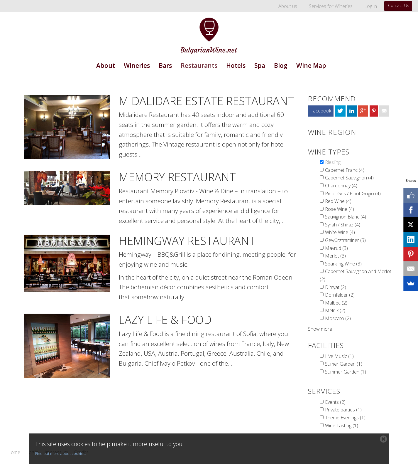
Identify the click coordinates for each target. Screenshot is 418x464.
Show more (320, 329)
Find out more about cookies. (60, 453)
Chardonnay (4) (341, 185)
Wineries (137, 65)
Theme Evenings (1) (345, 417)
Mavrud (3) (336, 248)
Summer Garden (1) (345, 372)
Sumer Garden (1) (343, 364)
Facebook (320, 110)
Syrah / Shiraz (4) (342, 224)
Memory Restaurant (177, 176)
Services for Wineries (331, 6)
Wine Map (311, 65)
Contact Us (398, 5)
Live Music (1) (339, 356)
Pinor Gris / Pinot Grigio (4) (353, 193)
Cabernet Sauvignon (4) (349, 177)
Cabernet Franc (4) (344, 170)
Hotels (236, 65)
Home (13, 452)
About (105, 65)
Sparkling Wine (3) (343, 263)
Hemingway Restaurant (187, 240)
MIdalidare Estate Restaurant (206, 100)
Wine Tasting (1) (341, 425)
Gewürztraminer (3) (345, 240)
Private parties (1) (343, 409)
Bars (165, 65)
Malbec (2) (336, 303)
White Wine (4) (340, 232)
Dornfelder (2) (340, 295)
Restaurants (199, 65)
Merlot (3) (335, 256)
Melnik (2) (335, 310)
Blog (280, 65)
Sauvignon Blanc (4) (345, 216)
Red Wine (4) (338, 201)
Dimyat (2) (335, 287)
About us (287, 6)
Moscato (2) (338, 318)
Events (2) (335, 402)
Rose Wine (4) (339, 209)
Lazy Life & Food (165, 319)
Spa (259, 65)
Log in (370, 6)
